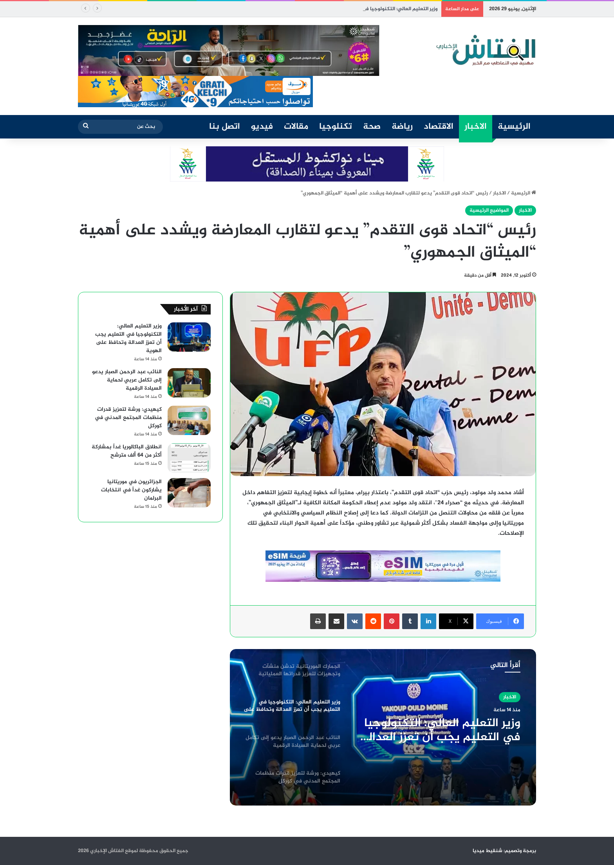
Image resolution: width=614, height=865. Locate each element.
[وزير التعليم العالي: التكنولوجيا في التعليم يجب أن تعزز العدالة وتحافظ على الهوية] (189, 337)
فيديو (262, 127)
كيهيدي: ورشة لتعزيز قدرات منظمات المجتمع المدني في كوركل (128, 417)
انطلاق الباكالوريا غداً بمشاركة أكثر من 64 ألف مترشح (127, 451)
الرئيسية (514, 127)
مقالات (296, 127)
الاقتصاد (438, 127)
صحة (372, 127)
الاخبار (475, 127)
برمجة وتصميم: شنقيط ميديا (504, 851)
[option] (383, 727)
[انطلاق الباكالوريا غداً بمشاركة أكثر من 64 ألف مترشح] (189, 458)
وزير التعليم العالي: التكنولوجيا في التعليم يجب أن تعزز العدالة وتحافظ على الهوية (440, 730)
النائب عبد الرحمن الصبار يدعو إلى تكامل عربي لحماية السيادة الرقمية (127, 380)
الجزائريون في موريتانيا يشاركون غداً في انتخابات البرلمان (131, 490)
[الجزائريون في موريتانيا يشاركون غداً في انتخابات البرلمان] (189, 492)
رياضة (402, 127)
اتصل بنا (224, 127)
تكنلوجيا (335, 127)
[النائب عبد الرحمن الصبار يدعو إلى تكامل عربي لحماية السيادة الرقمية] (189, 382)
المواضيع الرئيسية (489, 210)
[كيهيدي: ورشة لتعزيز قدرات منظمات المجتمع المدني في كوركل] (189, 420)
